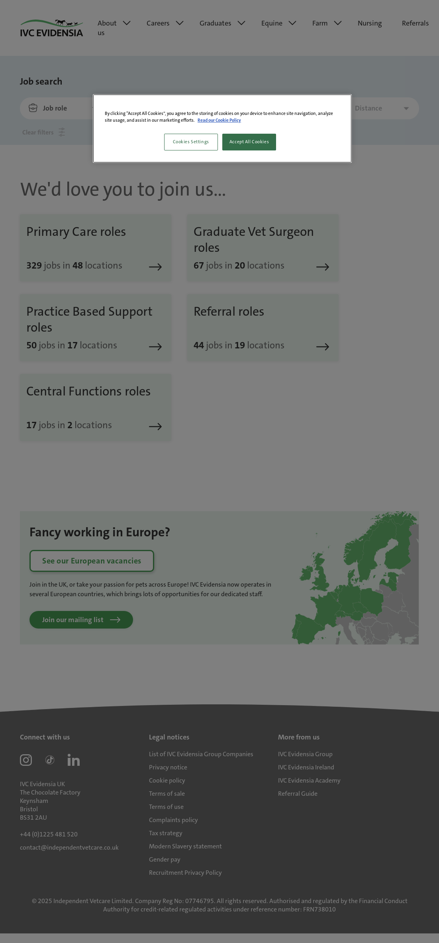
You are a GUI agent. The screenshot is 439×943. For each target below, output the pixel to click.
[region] (222, 128)
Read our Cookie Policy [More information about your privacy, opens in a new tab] (219, 120)
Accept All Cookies (249, 142)
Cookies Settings (191, 142)
